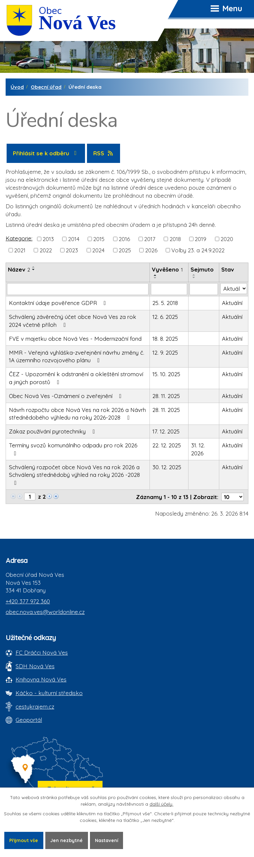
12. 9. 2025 (165, 352)
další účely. (161, 804)
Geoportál (29, 719)
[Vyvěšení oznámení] (169, 289)
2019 (200, 238)
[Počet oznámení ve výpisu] (232, 497)
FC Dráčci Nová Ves (42, 652)
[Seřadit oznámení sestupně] (33, 269)
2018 (175, 238)
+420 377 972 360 (28, 601)
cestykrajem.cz (35, 706)
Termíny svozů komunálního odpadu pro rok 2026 (73, 449)
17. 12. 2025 (166, 431)
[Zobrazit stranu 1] (29, 496)
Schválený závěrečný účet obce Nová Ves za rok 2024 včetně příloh (72, 320)
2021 (19, 250)
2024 (98, 250)
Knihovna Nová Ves (41, 679)
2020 (227, 238)
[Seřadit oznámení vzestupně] (33, 267)
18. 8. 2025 (165, 338)
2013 (48, 238)
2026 (151, 250)
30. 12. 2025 (166, 467)
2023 (72, 250)
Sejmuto (202, 269)
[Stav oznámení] (233, 288)
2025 (125, 250)
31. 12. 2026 (198, 449)
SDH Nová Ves (35, 666)
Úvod (17, 87)
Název (19, 269)
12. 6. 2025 (165, 316)
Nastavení (107, 840)
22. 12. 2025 (166, 445)
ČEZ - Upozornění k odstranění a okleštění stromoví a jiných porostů (76, 378)
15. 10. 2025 (166, 374)
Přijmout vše (23, 840)
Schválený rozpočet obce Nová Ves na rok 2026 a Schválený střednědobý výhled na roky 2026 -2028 (74, 475)
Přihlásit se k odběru (46, 153)
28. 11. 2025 (166, 395)
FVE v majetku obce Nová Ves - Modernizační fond (75, 338)
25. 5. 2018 (165, 302)
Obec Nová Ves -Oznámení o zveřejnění (66, 395)
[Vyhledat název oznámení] (77, 289)
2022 (46, 250)
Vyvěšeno (167, 269)
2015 (99, 238)
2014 (73, 238)
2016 (124, 238)
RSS (103, 153)
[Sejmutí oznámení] (204, 289)
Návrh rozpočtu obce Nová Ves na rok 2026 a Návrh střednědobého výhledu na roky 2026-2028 (77, 413)
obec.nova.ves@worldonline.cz (45, 611)
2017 (149, 238)
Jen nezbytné (67, 840)
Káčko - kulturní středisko (49, 692)
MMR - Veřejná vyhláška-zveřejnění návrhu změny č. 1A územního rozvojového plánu (76, 356)
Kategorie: (19, 238)
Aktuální (232, 302)
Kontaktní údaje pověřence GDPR (58, 302)
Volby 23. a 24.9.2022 (198, 250)
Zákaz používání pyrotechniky (53, 431)
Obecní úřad (46, 87)
